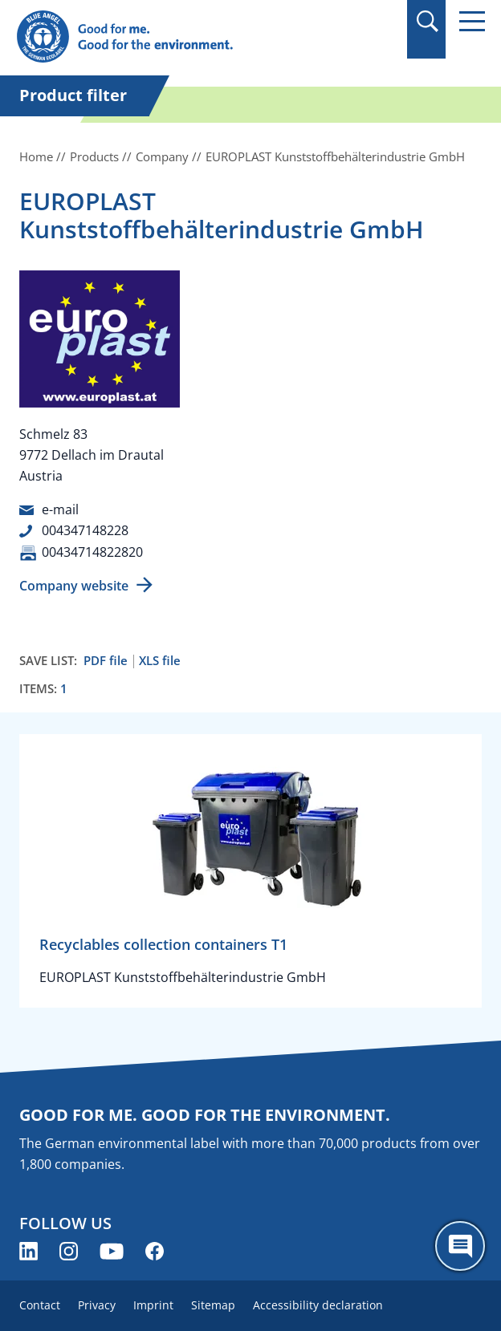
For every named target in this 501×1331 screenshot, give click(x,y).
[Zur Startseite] (180, 37)
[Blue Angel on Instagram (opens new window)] (68, 1251)
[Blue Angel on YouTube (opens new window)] (112, 1251)
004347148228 (85, 530)
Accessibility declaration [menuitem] (318, 1305)
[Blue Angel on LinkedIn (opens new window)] (28, 1251)
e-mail (60, 509)
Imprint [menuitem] (153, 1305)
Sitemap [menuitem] (213, 1305)
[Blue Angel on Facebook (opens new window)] (154, 1251)
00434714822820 (92, 552)
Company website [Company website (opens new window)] (73, 585)
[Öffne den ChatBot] (460, 1246)
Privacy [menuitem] (97, 1305)
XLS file (160, 661)
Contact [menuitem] (39, 1305)
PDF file (106, 661)
